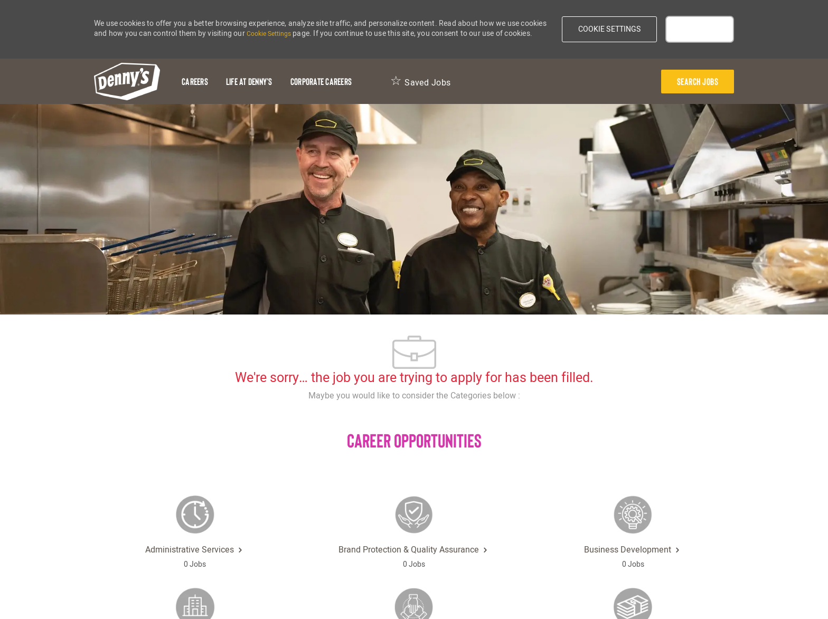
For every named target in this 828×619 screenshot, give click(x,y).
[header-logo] (127, 81)
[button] (609, 29)
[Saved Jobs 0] (420, 81)
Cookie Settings (269, 34)
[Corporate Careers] (321, 81)
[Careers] (195, 81)
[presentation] (698, 81)
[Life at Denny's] (249, 81)
